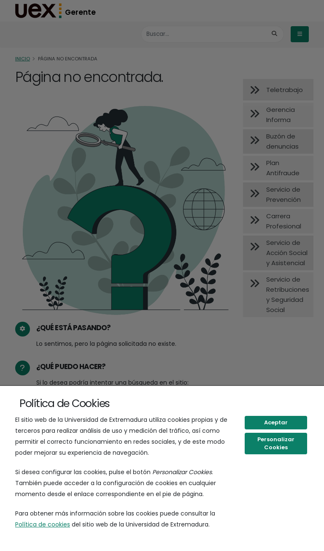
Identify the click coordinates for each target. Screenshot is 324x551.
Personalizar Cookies (275, 443)
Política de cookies (42, 524)
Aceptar (276, 422)
